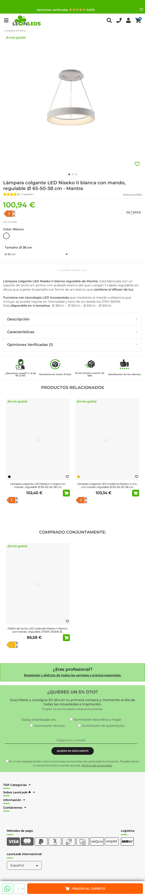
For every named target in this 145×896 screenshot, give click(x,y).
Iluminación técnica (49, 726)
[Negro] (9, 476)
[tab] (72, 319)
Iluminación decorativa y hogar (97, 719)
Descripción (72, 319)
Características (72, 332)
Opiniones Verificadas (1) (72, 344)
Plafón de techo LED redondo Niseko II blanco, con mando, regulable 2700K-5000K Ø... (38, 630)
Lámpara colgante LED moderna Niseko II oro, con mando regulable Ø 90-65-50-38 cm (107, 485)
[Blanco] (9, 621)
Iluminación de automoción (103, 726)
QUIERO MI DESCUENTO (72, 750)
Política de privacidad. (96, 765)
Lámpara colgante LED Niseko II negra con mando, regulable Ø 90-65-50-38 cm (37, 485)
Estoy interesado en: (39, 720)
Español (24, 865)
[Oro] (78, 476)
